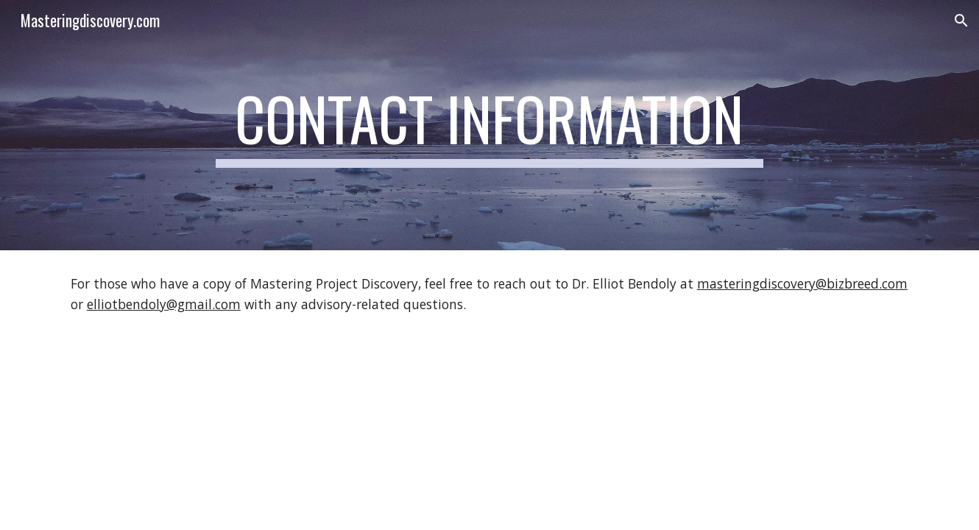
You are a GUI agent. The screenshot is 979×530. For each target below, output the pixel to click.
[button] (961, 20)
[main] (489, 125)
